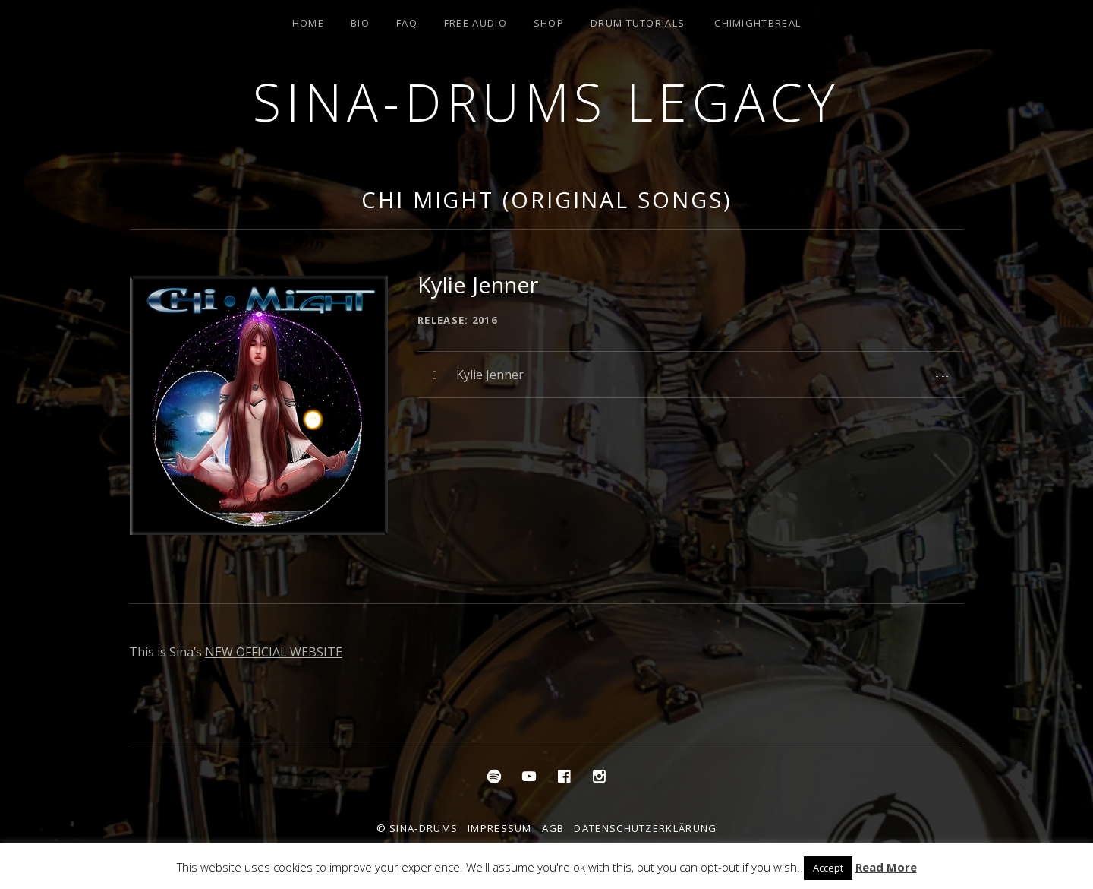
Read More (886, 867)
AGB (553, 828)
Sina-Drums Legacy (546, 101)
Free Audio (475, 23)
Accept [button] (828, 868)
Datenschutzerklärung (645, 828)
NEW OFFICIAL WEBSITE (273, 652)
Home (308, 23)
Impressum (500, 828)
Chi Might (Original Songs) (546, 199)
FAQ (406, 23)
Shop (549, 23)
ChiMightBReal (757, 23)
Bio (360, 23)
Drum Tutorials (638, 23)
